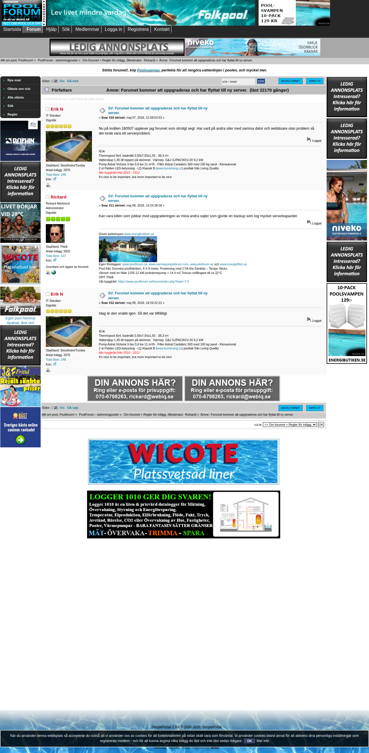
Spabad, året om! (20, 323)
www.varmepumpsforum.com (169, 264)
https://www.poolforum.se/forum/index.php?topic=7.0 (153, 281)
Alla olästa (15, 97)
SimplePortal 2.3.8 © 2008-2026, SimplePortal (186, 727)
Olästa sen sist (18, 88)
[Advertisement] (20, 535)
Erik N (57, 109)
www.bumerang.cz (169, 168)
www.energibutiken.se (139, 234)
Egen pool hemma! (20, 318)
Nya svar (14, 80)
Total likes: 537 (56, 256)
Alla (62, 81)
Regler (12, 114)
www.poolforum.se (135, 264)
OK (249, 741)
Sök (10, 105)
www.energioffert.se (233, 264)
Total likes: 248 (56, 174)
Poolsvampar (148, 70)
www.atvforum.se (201, 264)
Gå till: (258, 424)
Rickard (149, 60)
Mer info (263, 741)
